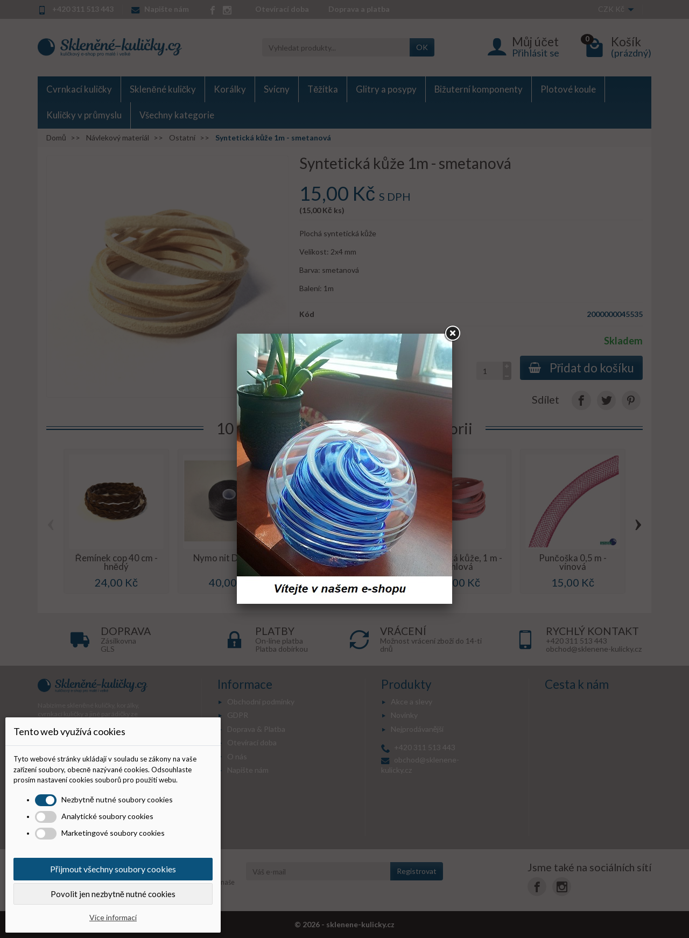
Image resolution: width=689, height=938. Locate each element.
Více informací (113, 917)
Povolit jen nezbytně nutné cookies (113, 894)
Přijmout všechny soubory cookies (113, 869)
